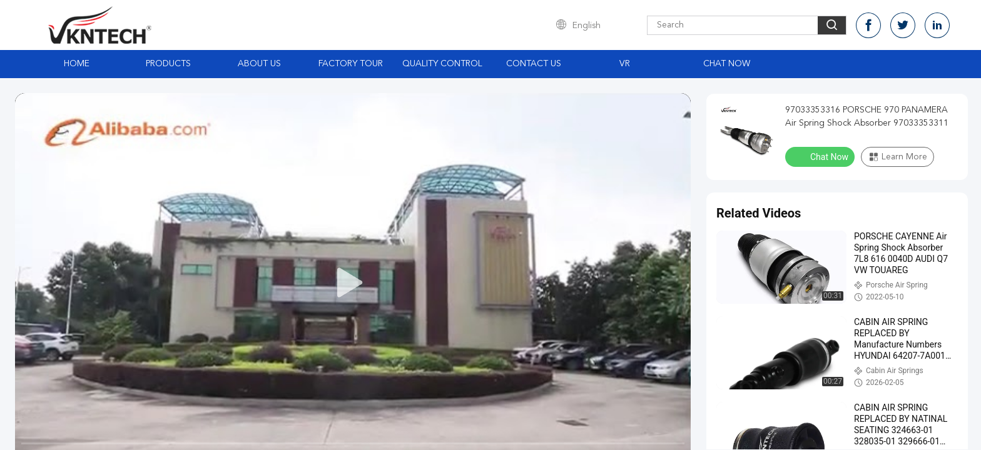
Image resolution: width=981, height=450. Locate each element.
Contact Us (533, 63)
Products (168, 63)
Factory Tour (350, 63)
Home (76, 63)
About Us (259, 63)
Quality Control (442, 63)
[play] (353, 283)
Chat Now (726, 63)
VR (624, 63)
